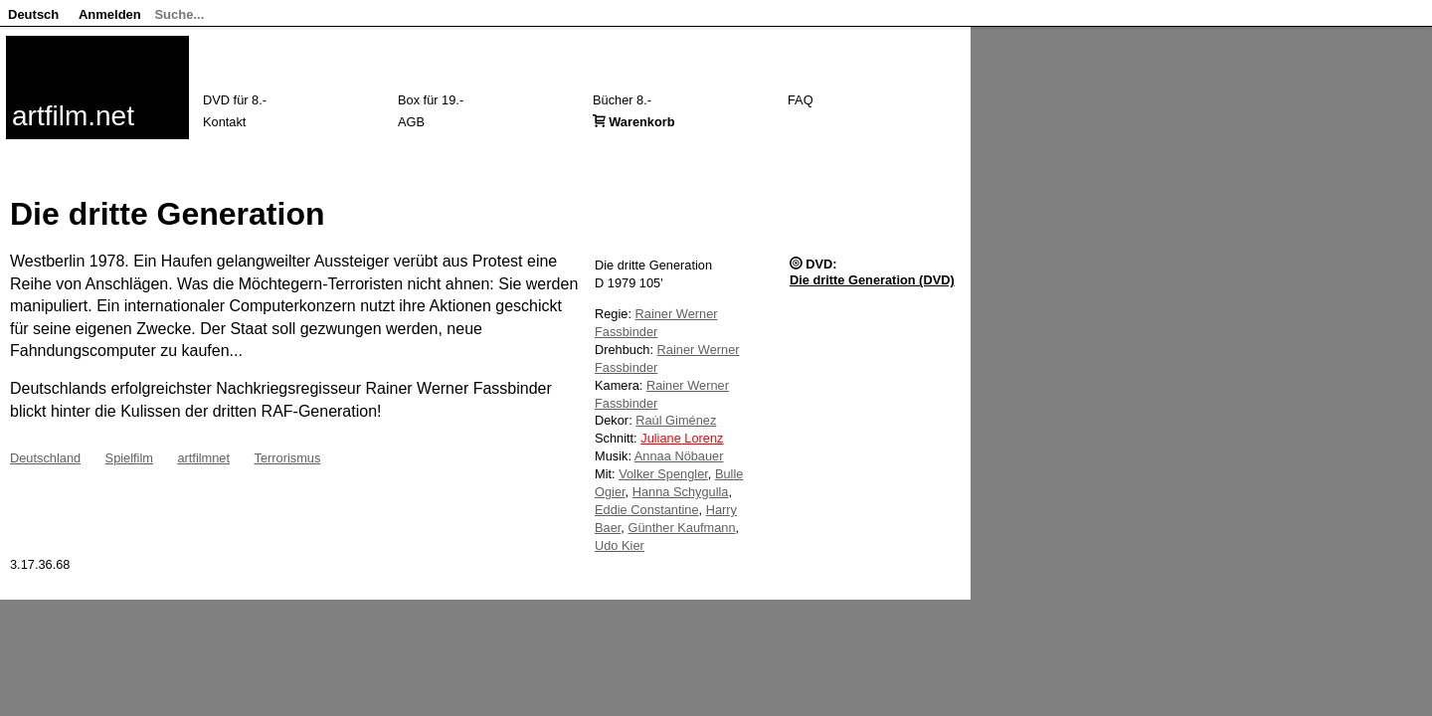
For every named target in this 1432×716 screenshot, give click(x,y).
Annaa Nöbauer (679, 455)
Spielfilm (129, 457)
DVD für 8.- (235, 99)
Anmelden (110, 14)
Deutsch (33, 14)
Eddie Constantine (647, 509)
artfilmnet (203, 457)
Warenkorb (641, 121)
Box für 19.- (430, 99)
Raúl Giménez (675, 420)
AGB (411, 121)
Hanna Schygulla (680, 491)
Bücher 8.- (622, 99)
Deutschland (45, 457)
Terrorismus (287, 457)
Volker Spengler (663, 473)
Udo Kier (619, 545)
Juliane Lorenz (681, 438)
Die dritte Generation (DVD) (872, 279)
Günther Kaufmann (681, 527)
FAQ (800, 99)
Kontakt (224, 121)
